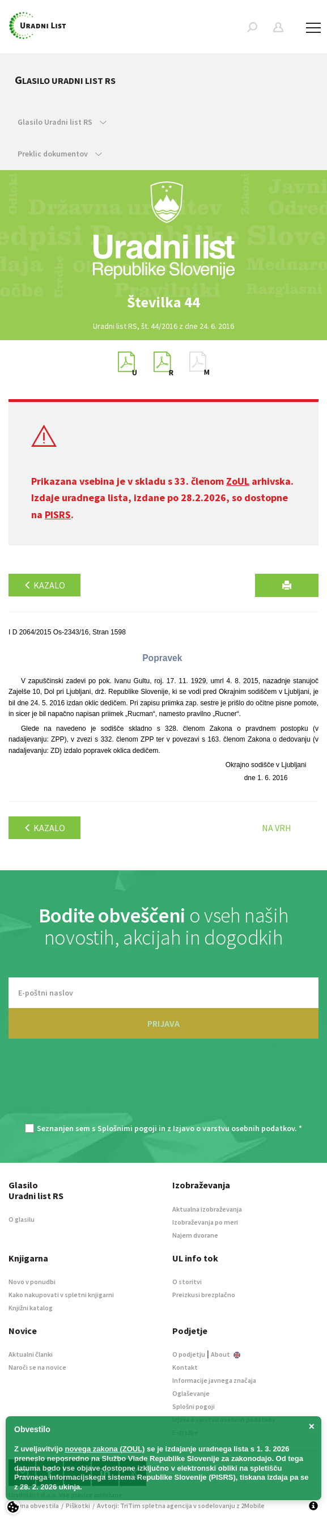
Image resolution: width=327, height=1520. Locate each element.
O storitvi (187, 1281)
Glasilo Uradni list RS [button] (62, 122)
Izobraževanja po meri (205, 1222)
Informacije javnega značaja (214, 1380)
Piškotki (78, 1505)
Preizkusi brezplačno (203, 1294)
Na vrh (276, 827)
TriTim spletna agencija (156, 1505)
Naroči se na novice (37, 1367)
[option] (164, 302)
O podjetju (188, 1354)
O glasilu (22, 1219)
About (225, 1354)
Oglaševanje (191, 1393)
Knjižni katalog (31, 1307)
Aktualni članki (31, 1354)
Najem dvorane (195, 1235)
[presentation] (164, 1087)
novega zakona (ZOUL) (105, 1449)
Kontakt (185, 1367)
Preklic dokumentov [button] (60, 154)
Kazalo (44, 585)
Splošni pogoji (193, 1406)
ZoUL (237, 481)
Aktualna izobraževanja (207, 1209)
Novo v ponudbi (32, 1281)
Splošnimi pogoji (127, 1128)
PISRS (58, 514)
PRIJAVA (163, 1023)
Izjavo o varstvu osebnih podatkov (234, 1128)
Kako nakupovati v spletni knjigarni (61, 1294)
